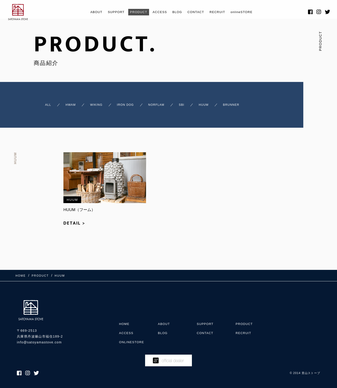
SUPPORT (110, 12)
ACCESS (158, 12)
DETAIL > (74, 226)
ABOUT (88, 12)
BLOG (177, 12)
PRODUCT (135, 12)
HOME (124, 320)
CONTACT (198, 12)
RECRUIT (222, 12)
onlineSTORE (249, 12)
